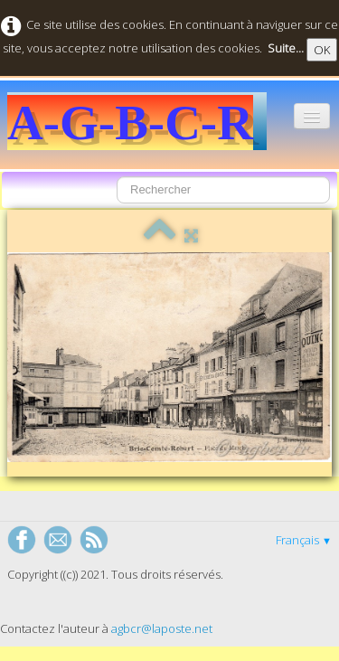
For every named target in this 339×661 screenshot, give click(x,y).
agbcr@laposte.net (161, 628)
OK (322, 50)
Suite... (286, 48)
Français (304, 540)
